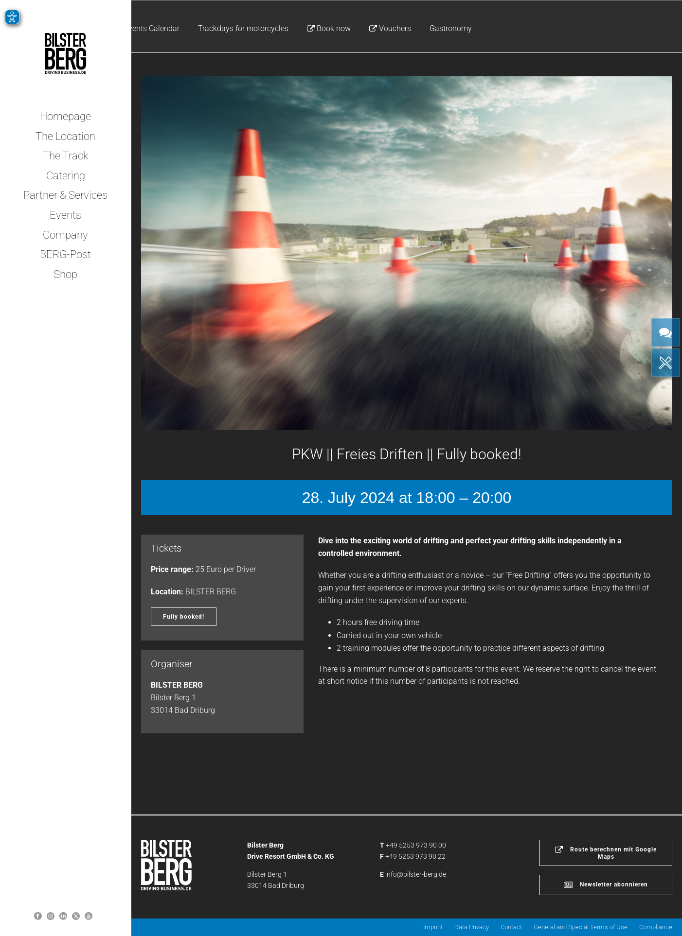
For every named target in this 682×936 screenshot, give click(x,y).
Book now (329, 28)
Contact (511, 927)
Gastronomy (451, 28)
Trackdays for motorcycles (243, 28)
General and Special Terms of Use (581, 927)
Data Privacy (471, 927)
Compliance (655, 927)
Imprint (433, 927)
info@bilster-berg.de (415, 874)
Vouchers (390, 28)
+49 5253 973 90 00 (416, 845)
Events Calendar (151, 28)
